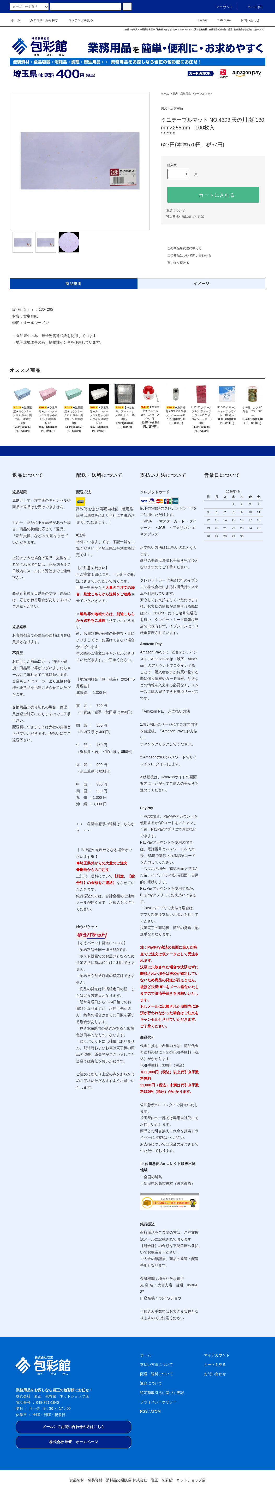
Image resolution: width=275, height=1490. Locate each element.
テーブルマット (203, 93)
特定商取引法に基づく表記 (185, 216)
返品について (175, 211)
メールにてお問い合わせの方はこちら (74, 1427)
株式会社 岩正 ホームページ (73, 1442)
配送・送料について (156, 1374)
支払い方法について (156, 1364)
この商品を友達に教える (181, 248)
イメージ (201, 284)
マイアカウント (217, 1355)
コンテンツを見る (77, 20)
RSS (144, 1411)
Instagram (221, 20)
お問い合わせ (246, 20)
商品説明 (73, 284)
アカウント (222, 7)
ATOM (156, 1411)
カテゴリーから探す (41, 20)
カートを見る (215, 1364)
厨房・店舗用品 (181, 93)
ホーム (15, 20)
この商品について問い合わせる (186, 255)
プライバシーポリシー (158, 1402)
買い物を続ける (175, 263)
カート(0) (252, 7)
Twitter (199, 20)
